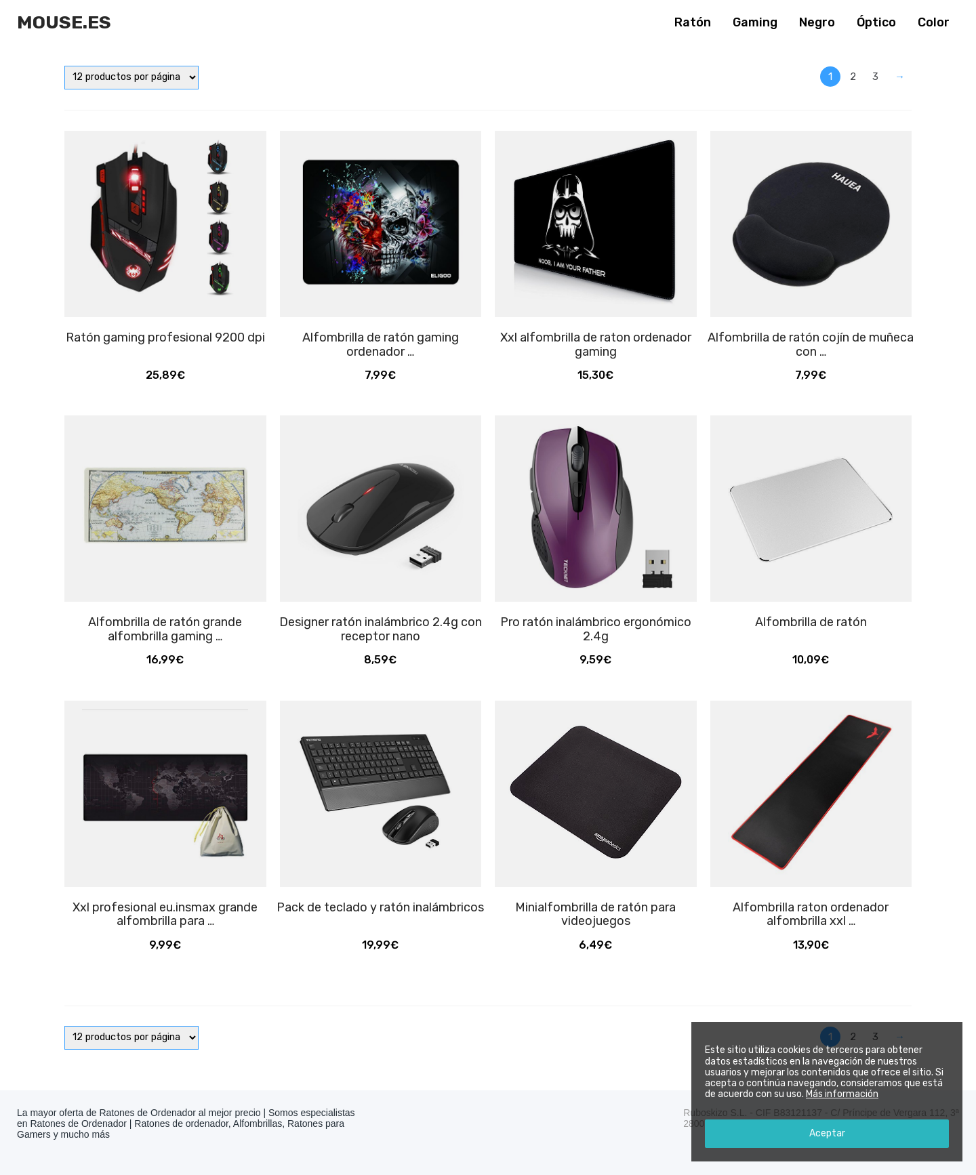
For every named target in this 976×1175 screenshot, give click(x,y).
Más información (842, 1094)
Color (934, 22)
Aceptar (827, 1133)
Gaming (755, 22)
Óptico (876, 22)
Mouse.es (64, 22)
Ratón (692, 22)
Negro (817, 22)
